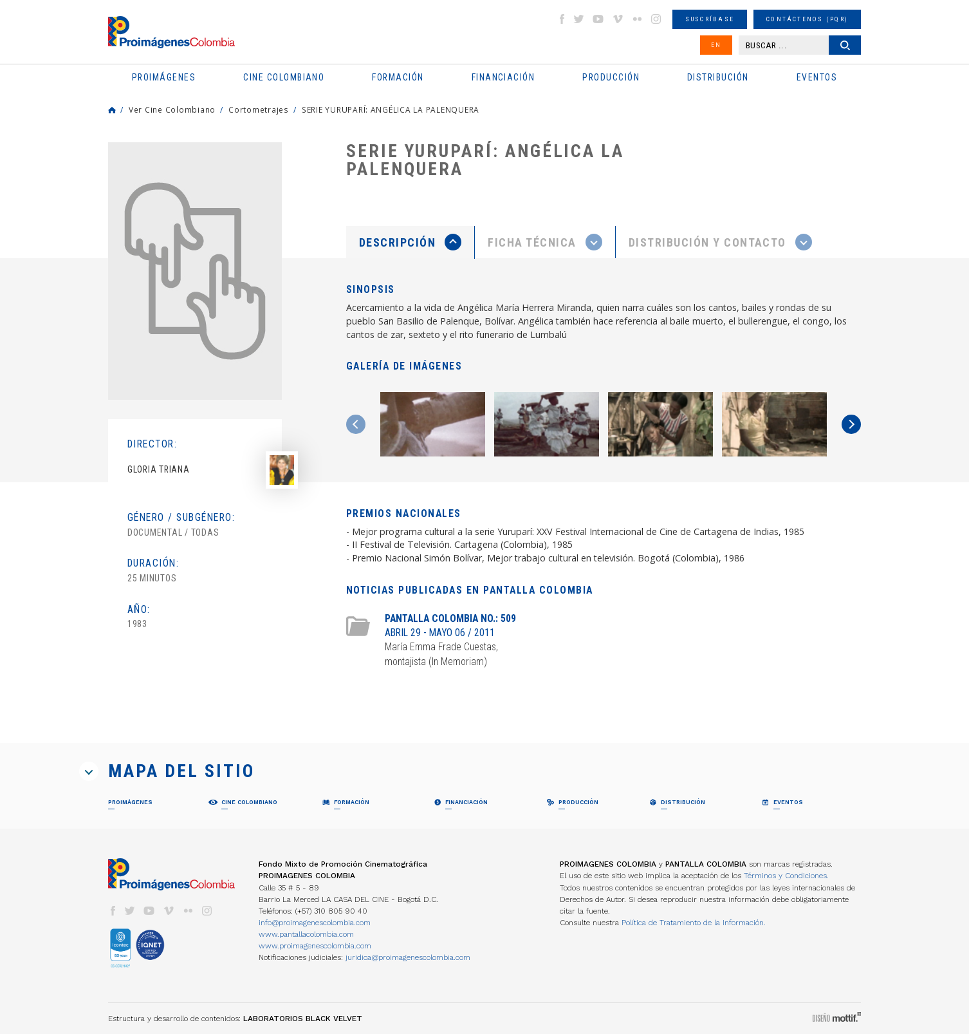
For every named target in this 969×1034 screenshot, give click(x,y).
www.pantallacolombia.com (306, 934)
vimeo (617, 19)
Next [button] (851, 424)
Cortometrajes (258, 109)
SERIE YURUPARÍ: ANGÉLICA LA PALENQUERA (390, 109)
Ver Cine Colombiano (172, 109)
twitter (579, 19)
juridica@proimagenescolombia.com (408, 957)
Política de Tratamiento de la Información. (694, 922)
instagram (656, 19)
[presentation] (410, 242)
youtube (598, 19)
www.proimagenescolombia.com (315, 945)
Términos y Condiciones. (786, 875)
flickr (637, 19)
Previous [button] (355, 424)
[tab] (410, 242)
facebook (561, 19)
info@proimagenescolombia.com (315, 922)
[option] (195, 271)
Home (112, 110)
